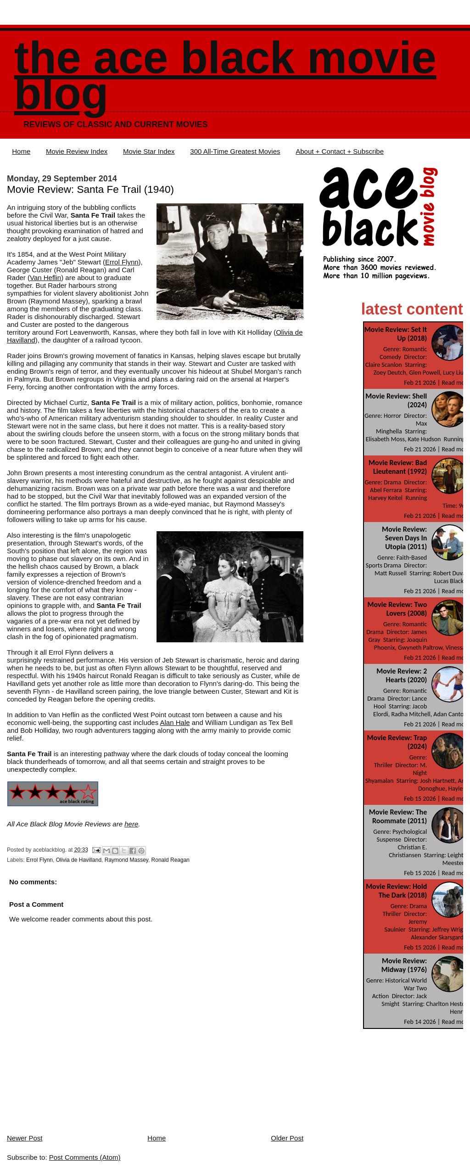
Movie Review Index (76, 151)
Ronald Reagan (170, 860)
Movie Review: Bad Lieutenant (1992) (398, 467)
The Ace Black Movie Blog (225, 75)
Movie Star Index (149, 151)
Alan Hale (175, 722)
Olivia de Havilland (78, 860)
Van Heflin (45, 277)
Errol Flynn (122, 262)
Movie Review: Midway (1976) (404, 965)
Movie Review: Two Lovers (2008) (397, 609)
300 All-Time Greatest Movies (235, 151)
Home (21, 151)
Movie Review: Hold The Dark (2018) (396, 890)
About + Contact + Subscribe (340, 151)
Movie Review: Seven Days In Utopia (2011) (404, 538)
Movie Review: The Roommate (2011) (398, 816)
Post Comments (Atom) (85, 1157)
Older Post (287, 1138)
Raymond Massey (126, 860)
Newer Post (25, 1138)
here (131, 824)
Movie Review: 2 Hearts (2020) (401, 675)
